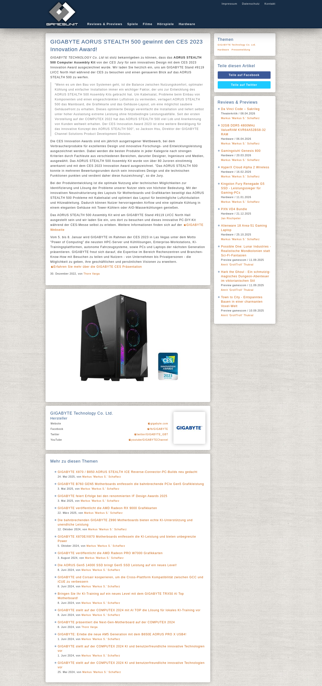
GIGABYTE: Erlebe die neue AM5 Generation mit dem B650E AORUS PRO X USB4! (122, 634)
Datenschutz (251, 3)
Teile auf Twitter (244, 85)
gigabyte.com (159, 423)
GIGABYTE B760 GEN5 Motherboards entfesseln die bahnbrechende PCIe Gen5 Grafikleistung (131, 484)
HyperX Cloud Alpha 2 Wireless (245, 167)
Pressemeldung (241, 49)
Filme (148, 24)
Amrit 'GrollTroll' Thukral (237, 264)
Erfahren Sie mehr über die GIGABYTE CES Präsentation (98, 266)
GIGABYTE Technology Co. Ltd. (237, 45)
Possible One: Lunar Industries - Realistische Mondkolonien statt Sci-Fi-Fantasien (246, 251)
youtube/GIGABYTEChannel (149, 439)
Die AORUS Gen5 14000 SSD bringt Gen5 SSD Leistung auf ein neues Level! (117, 565)
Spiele (132, 24)
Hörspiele (165, 24)
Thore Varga (92, 273)
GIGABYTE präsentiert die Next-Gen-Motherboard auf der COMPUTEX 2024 (116, 622)
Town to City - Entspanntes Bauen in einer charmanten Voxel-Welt (242, 302)
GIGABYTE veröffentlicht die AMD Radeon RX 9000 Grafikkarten (107, 508)
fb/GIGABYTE (159, 429)
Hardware (187, 24)
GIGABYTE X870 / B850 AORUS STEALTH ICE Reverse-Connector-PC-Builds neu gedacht (128, 472)
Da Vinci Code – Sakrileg (240, 109)
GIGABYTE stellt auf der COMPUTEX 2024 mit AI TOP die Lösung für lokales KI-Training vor (129, 610)
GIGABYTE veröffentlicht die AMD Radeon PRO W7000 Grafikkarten (110, 553)
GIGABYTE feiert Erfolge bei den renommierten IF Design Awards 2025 (113, 496)
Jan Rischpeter (231, 218)
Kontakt (269, 3)
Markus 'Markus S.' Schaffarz (101, 476)
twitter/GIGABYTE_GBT (152, 434)
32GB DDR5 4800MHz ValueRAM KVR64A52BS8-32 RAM (243, 130)
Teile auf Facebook (244, 75)
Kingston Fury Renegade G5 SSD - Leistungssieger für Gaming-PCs (243, 188)
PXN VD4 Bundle (234, 209)
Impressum (229, 3)
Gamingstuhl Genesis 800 (241, 151)
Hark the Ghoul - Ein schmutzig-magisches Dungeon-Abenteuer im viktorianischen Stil (246, 276)
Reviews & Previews (105, 24)
